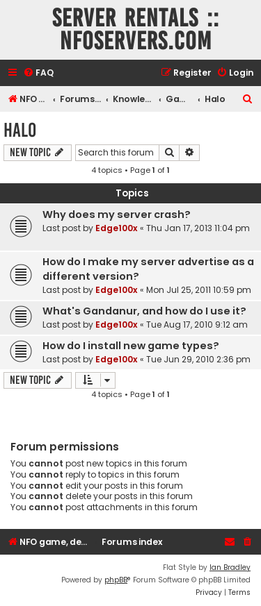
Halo (19, 130)
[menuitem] (38, 73)
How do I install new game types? (130, 346)
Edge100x (116, 228)
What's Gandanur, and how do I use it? (144, 311)
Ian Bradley (230, 567)
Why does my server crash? (116, 214)
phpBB (115, 580)
